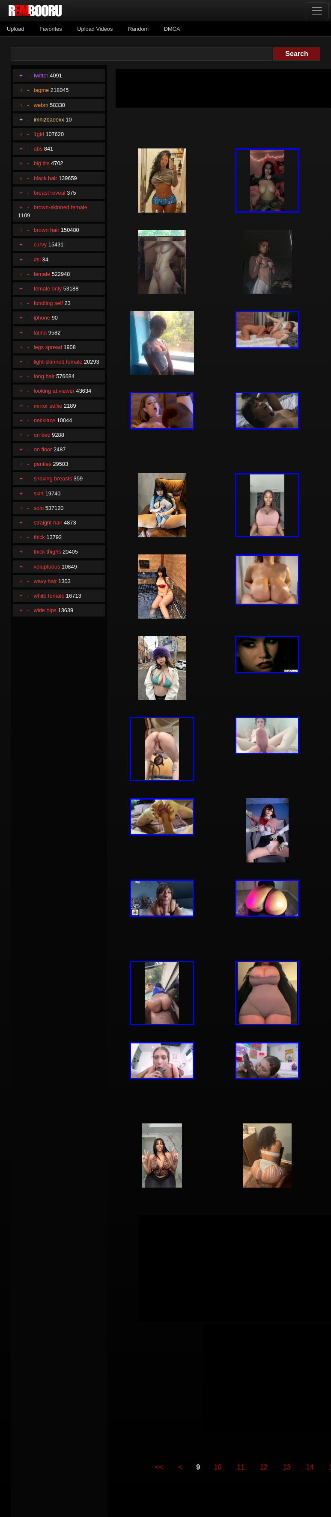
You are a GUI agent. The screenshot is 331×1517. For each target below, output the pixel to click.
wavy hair (45, 581)
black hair (45, 178)
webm (41, 105)
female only (48, 288)
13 (287, 1467)
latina (40, 332)
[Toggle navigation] (317, 10)
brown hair (47, 230)
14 (310, 1467)
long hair (44, 376)
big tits (42, 163)
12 (264, 1467)
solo (39, 508)
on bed (42, 435)
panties (42, 464)
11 (241, 1467)
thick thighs (47, 551)
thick (39, 537)
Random (138, 29)
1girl (39, 134)
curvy (40, 244)
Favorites (50, 29)
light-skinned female (58, 362)
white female (49, 596)
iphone (42, 317)
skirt (39, 493)
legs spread (48, 347)
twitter (41, 75)
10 (218, 1467)
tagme (41, 90)
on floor (43, 449)
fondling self (48, 303)
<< (159, 1467)
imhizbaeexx (49, 119)
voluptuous (47, 566)
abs (38, 148)
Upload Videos (95, 29)
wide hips (45, 610)
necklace (45, 420)
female (42, 274)
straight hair (48, 522)
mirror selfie (48, 406)
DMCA (172, 29)
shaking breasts (53, 478)
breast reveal (50, 193)
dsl (37, 259)
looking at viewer (54, 391)
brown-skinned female (60, 207)
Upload (15, 29)
